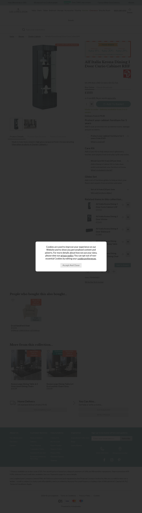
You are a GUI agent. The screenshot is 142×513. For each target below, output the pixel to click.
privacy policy (67, 255)
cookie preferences (86, 258)
